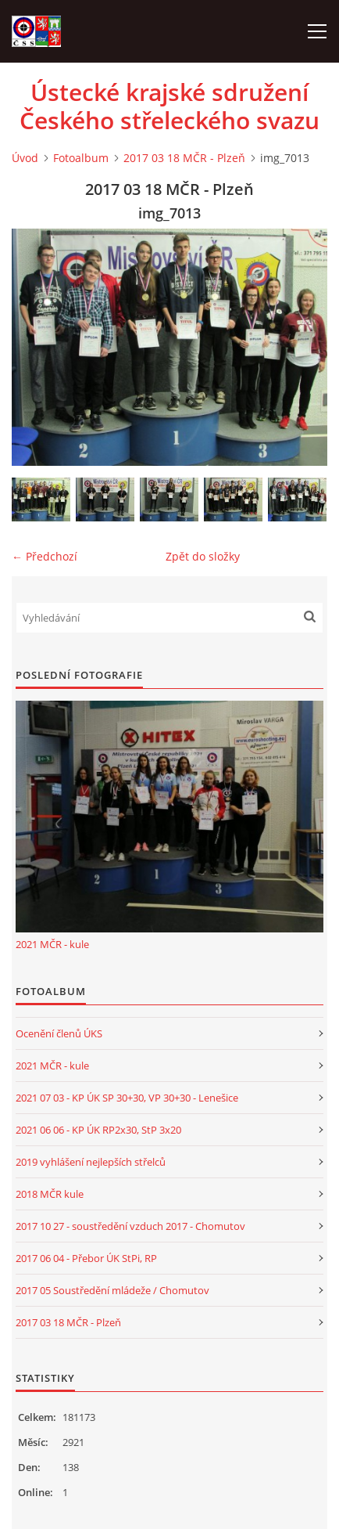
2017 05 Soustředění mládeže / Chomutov (112, 1290)
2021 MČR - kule (52, 944)
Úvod (25, 157)
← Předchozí (44, 556)
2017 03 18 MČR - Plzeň (184, 157)
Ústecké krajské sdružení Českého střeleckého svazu (169, 106)
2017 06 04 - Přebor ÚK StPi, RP (86, 1258)
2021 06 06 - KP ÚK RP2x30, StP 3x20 (98, 1130)
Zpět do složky (203, 556)
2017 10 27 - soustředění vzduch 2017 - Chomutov (130, 1226)
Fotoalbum (81, 157)
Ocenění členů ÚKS (59, 1033)
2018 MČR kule (50, 1194)
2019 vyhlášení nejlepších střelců (91, 1162)
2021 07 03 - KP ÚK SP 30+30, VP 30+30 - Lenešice (127, 1098)
